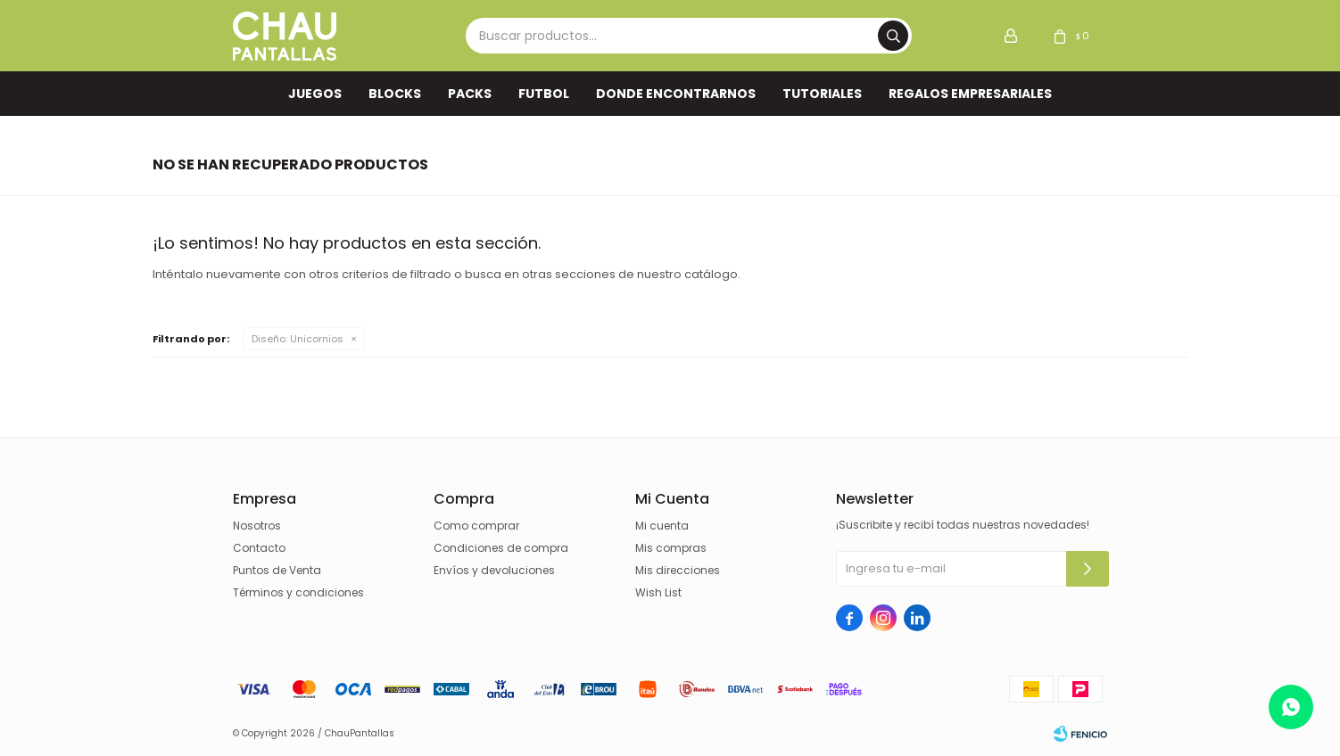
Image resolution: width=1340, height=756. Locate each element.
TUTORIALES (822, 94)
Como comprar (476, 525)
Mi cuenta (662, 525)
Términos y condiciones (298, 592)
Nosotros (257, 525)
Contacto (259, 547)
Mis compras (671, 547)
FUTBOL (543, 94)
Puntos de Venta (277, 570)
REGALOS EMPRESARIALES (970, 94)
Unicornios (297, 339)
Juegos (315, 94)
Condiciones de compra (501, 547)
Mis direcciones (677, 570)
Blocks (394, 94)
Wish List (658, 592)
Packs (470, 94)
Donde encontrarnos (676, 94)
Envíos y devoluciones (494, 570)
